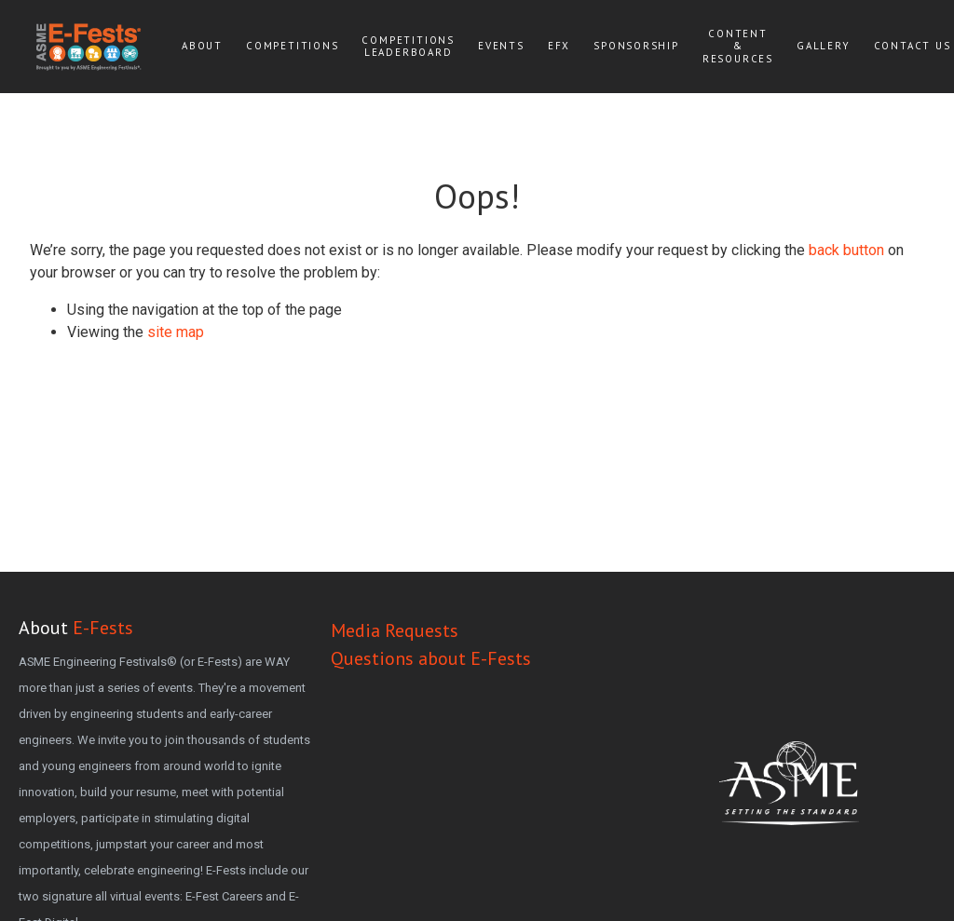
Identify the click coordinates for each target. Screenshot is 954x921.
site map (175, 332)
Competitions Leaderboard (408, 46)
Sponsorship (636, 45)
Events (501, 45)
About (202, 45)
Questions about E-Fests (431, 658)
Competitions (292, 45)
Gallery (824, 45)
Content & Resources (737, 45)
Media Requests (394, 630)
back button (846, 250)
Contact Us (912, 45)
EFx (559, 45)
